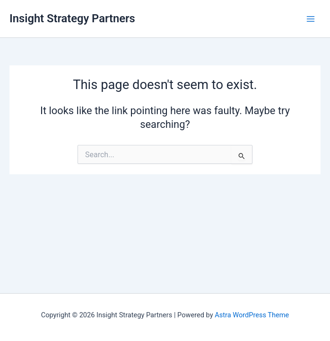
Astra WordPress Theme (252, 315)
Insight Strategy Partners (72, 18)
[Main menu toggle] (311, 19)
